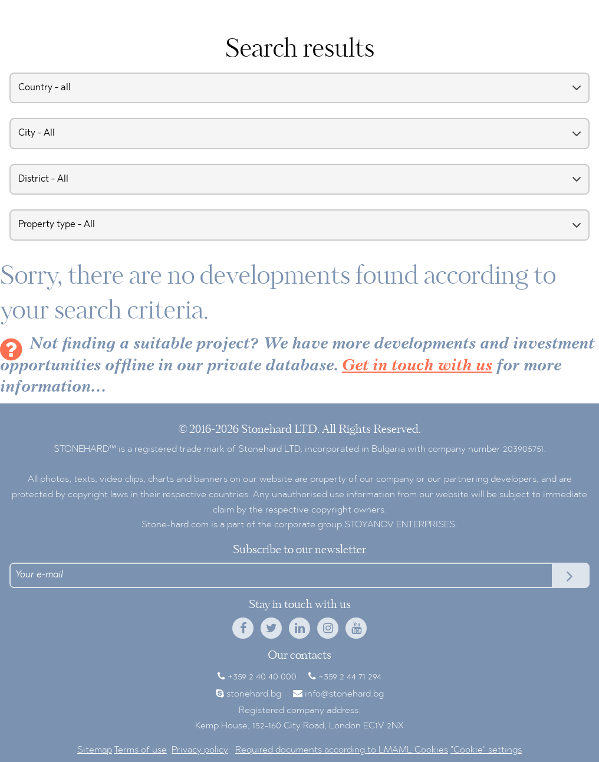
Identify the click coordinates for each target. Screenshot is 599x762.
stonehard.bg (253, 694)
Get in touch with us (417, 366)
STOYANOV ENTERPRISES (399, 525)
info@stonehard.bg (344, 694)
